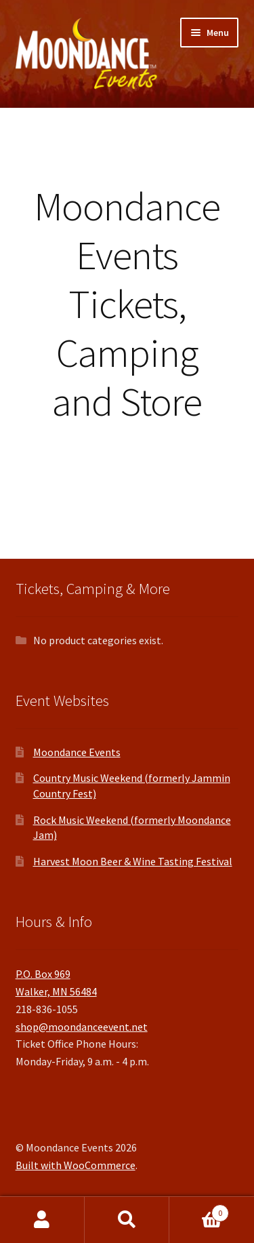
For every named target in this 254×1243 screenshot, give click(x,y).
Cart (199, 1210)
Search (127, 1220)
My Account (42, 1220)
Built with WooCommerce (75, 1165)
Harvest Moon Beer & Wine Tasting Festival (132, 861)
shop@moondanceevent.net (82, 1026)
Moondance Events (77, 752)
